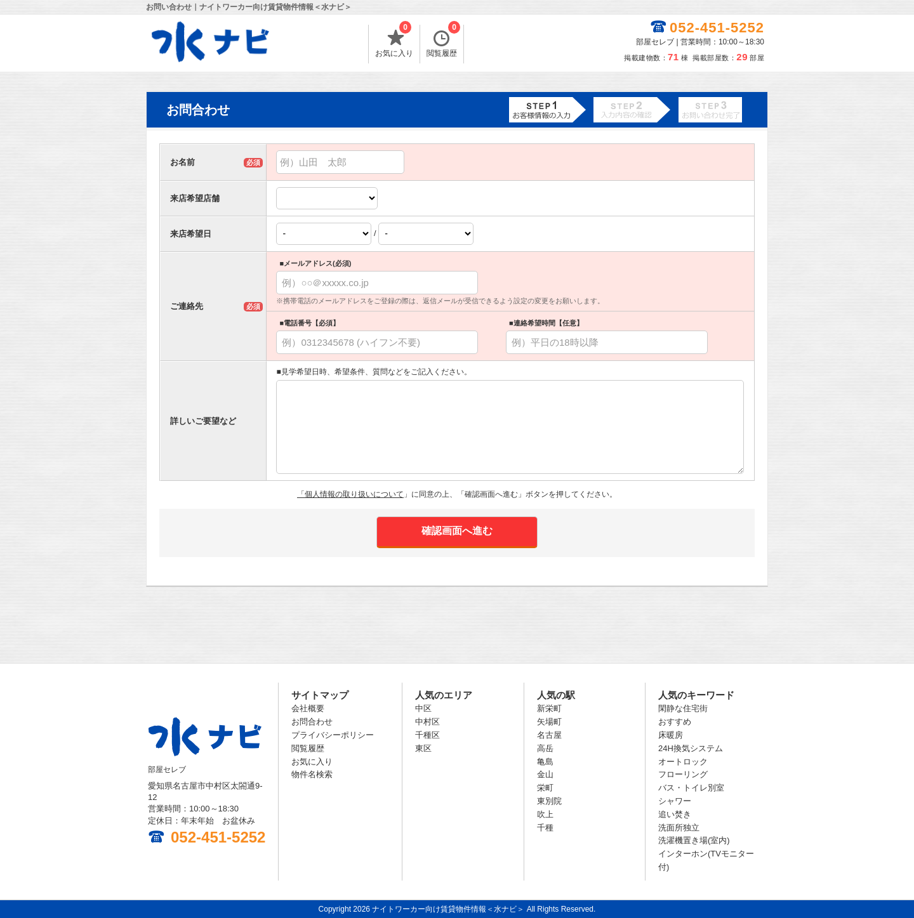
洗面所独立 (678, 827)
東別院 (549, 801)
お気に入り (394, 41)
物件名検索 (312, 774)
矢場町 (549, 721)
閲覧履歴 (443, 41)
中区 (423, 708)
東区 (423, 748)
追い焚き (674, 814)
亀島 (545, 761)
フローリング (683, 774)
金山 (545, 774)
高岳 (545, 748)
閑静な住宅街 (683, 708)
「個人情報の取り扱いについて (350, 494)
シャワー (674, 801)
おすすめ (674, 721)
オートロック (683, 761)
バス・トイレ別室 (691, 787)
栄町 (545, 787)
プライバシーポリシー (332, 735)
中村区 (427, 721)
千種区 (427, 735)
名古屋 (549, 735)
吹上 (545, 814)
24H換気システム (690, 748)
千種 (545, 827)
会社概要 (307, 708)
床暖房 (670, 735)
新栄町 (549, 708)
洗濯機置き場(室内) (694, 840)
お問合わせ (312, 721)
